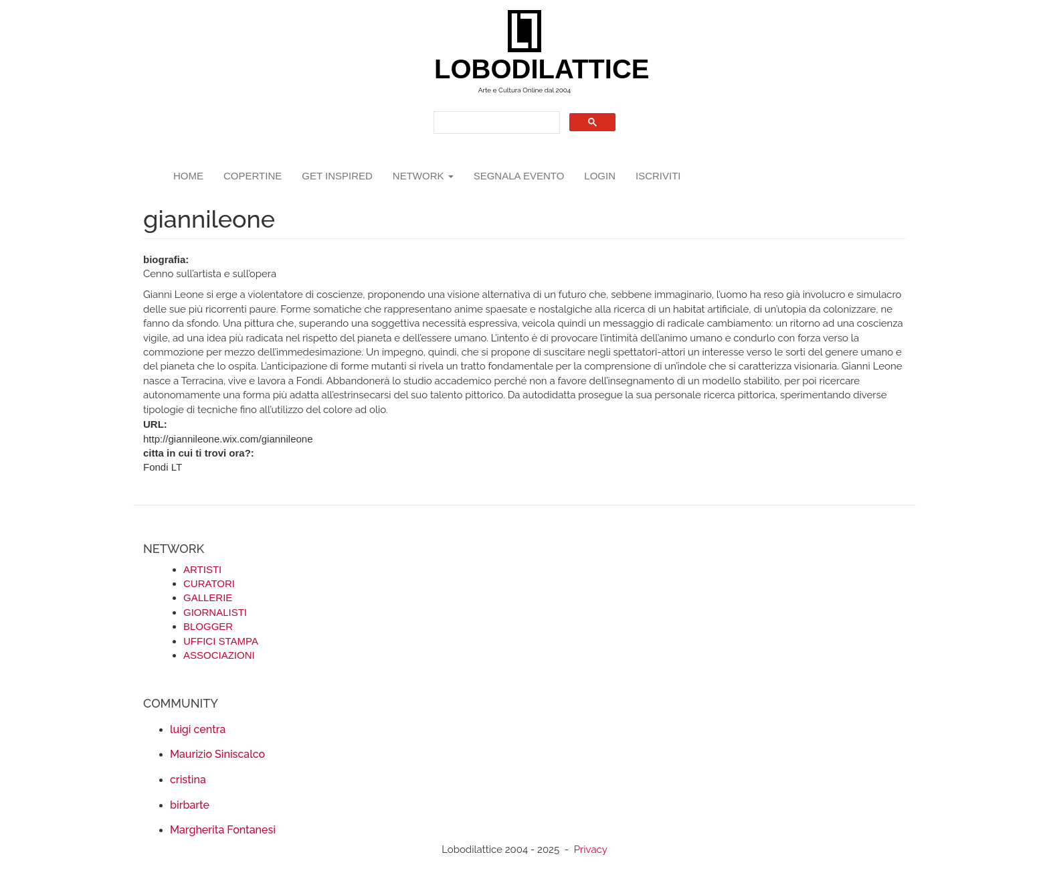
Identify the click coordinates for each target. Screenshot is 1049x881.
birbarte (189, 805)
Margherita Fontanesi (223, 829)
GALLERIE (207, 597)
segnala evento (519, 175)
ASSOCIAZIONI (219, 655)
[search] (495, 123)
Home (188, 175)
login (599, 175)
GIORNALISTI (215, 612)
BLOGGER (208, 626)
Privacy (590, 850)
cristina (188, 779)
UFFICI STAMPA (220, 641)
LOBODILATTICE (529, 69)
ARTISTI (202, 569)
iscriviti (658, 175)
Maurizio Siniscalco (217, 754)
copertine (252, 175)
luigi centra (198, 729)
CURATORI (209, 583)
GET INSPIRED (337, 175)
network (423, 175)
